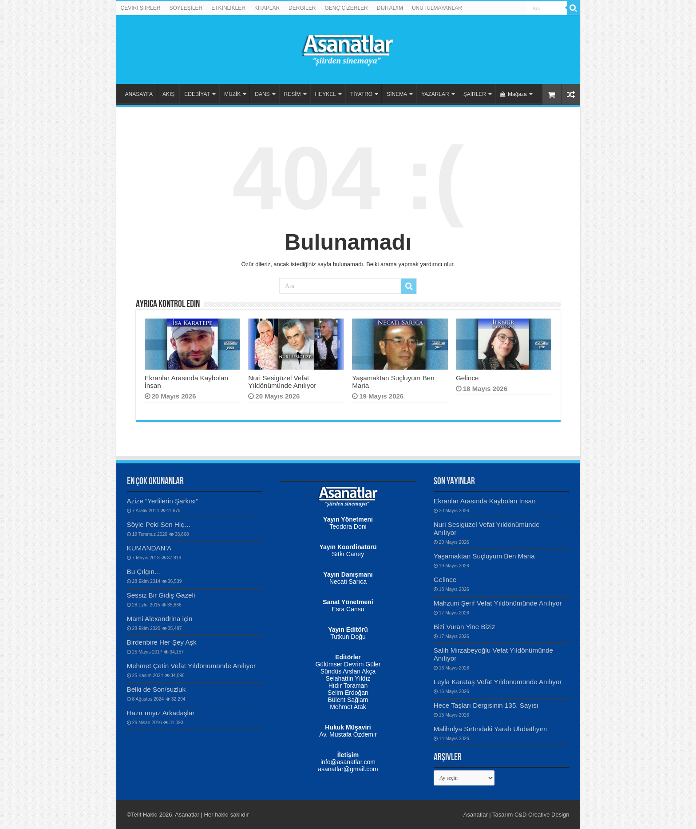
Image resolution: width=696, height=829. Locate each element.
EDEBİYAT (197, 94)
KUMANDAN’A (149, 548)
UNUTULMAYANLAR (437, 8)
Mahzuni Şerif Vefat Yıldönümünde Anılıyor (498, 603)
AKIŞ (168, 94)
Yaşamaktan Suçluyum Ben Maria (484, 556)
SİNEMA (397, 94)
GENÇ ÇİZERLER (346, 8)
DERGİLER (302, 8)
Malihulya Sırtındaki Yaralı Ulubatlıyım (490, 729)
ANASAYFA (139, 94)
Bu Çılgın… (144, 571)
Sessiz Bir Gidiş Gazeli (161, 595)
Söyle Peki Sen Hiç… (159, 524)
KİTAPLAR (267, 8)
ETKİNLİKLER (228, 8)
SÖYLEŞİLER (186, 8)
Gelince (467, 378)
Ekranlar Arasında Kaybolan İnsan (485, 501)
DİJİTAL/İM (390, 8)
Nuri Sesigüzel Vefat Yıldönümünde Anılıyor (282, 381)
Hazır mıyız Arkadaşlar (161, 713)
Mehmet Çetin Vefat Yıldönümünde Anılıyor (191, 666)
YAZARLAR (435, 94)
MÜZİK (232, 94)
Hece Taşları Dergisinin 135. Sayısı (486, 705)
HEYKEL (325, 94)
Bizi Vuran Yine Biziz (464, 626)
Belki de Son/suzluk (156, 689)
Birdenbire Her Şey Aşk (162, 642)
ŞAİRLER (474, 94)
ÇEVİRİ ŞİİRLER (141, 8)
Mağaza (513, 94)
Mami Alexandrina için (160, 618)
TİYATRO (361, 94)
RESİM (292, 94)
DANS (262, 94)
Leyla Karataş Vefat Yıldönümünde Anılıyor (498, 682)
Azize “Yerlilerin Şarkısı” (162, 501)
